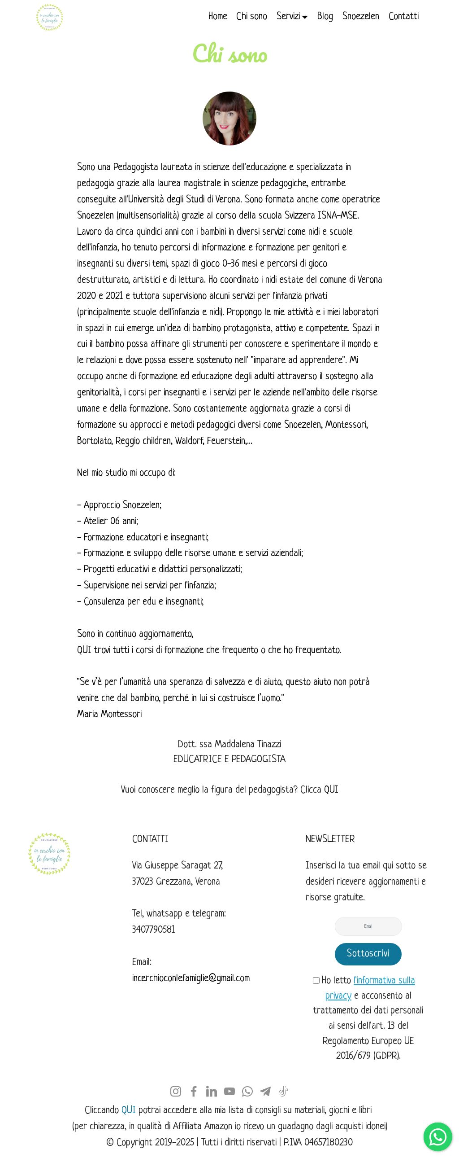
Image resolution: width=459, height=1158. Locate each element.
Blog (325, 17)
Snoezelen (360, 17)
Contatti (404, 17)
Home (217, 17)
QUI (84, 650)
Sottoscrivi (368, 954)
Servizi (288, 17)
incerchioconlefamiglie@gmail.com (191, 979)
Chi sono (251, 17)
